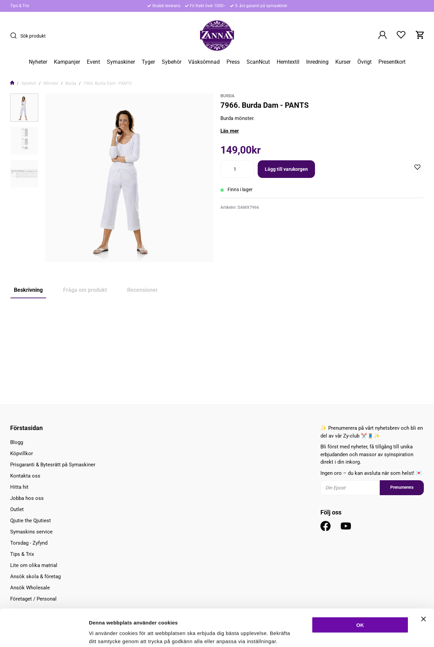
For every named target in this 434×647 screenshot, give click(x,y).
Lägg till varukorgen (286, 169)
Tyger (148, 62)
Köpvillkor (21, 453)
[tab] (24, 107)
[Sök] (15, 36)
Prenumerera (401, 487)
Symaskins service (31, 532)
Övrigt (364, 62)
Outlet (17, 509)
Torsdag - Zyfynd (28, 543)
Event (93, 62)
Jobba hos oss (27, 498)
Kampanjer (67, 62)
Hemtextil (288, 62)
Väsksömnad (204, 62)
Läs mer (229, 131)
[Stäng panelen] (423, 584)
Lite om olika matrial (33, 565)
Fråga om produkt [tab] (85, 290)
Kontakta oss (25, 476)
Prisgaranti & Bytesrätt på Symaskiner (52, 465)
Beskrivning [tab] (28, 290)
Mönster (50, 83)
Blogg (16, 442)
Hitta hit (19, 487)
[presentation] (24, 108)
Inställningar (368, 633)
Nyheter (38, 62)
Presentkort (392, 62)
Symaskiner (121, 62)
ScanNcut (258, 62)
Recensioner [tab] (142, 290)
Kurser (343, 62)
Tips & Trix (19, 5)
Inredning (317, 62)
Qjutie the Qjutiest (30, 521)
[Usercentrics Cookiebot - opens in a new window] (44, 634)
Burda (70, 83)
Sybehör (171, 62)
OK (360, 590)
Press (233, 62)
